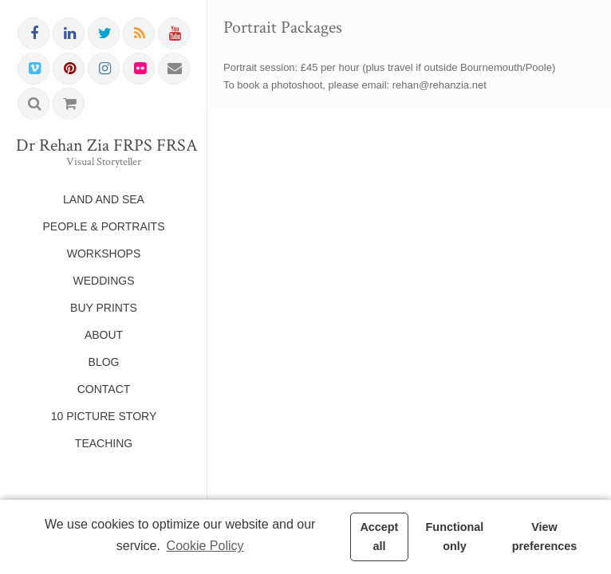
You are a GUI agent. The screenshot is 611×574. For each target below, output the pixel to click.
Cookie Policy (205, 545)
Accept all (379, 536)
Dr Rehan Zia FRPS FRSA (103, 146)
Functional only (455, 536)
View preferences (544, 536)
